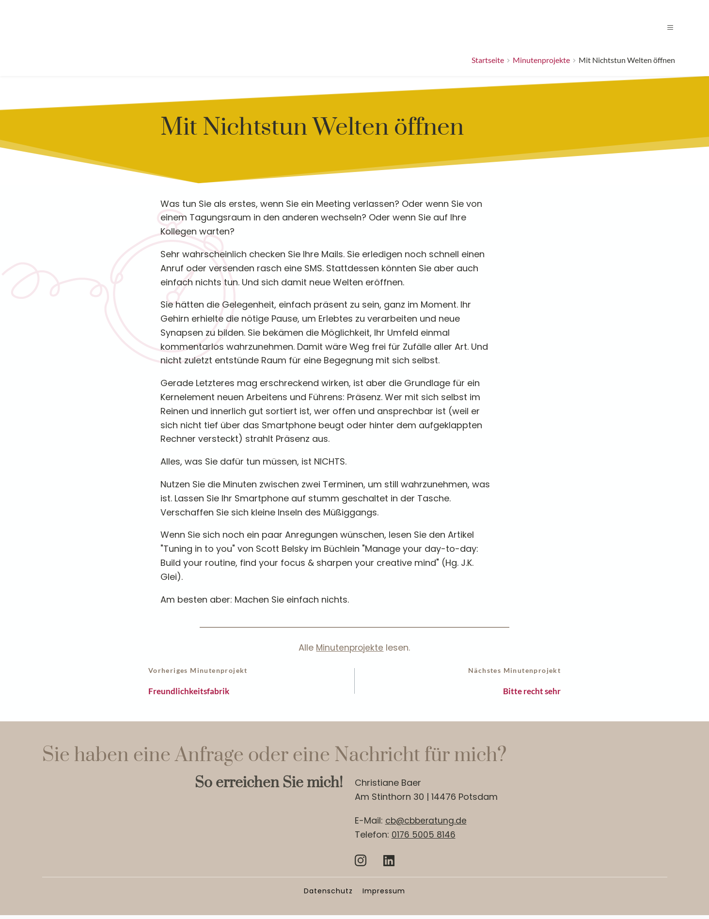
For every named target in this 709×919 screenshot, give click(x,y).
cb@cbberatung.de (427, 825)
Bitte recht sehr (525, 693)
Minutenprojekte (349, 647)
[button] (664, 27)
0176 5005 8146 (424, 838)
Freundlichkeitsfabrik (197, 693)
